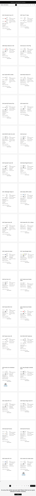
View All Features (9, 29)
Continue (18, 494)
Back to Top (33, 485)
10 (30, 4)
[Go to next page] (32, 5)
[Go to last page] (34, 5)
